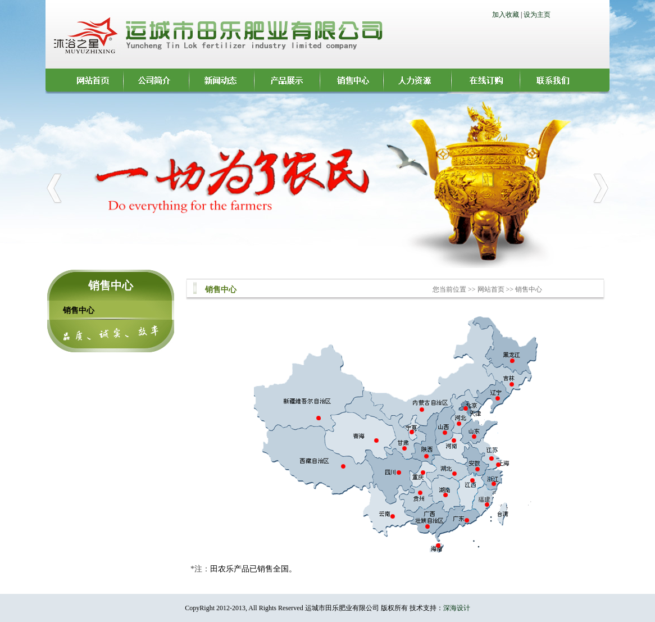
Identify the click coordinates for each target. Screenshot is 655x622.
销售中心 (78, 310)
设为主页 (537, 15)
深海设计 (456, 608)
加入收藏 (505, 15)
